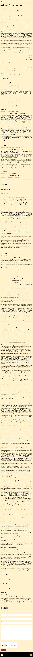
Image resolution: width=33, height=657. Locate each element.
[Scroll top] (31, 655)
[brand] (1, 2)
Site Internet (2, 621)
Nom (1, 612)
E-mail (2, 617)
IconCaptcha (8, 647)
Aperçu (25, 625)
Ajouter (3, 650)
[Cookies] (2, 655)
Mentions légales (13, 655)
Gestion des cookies (19, 655)
